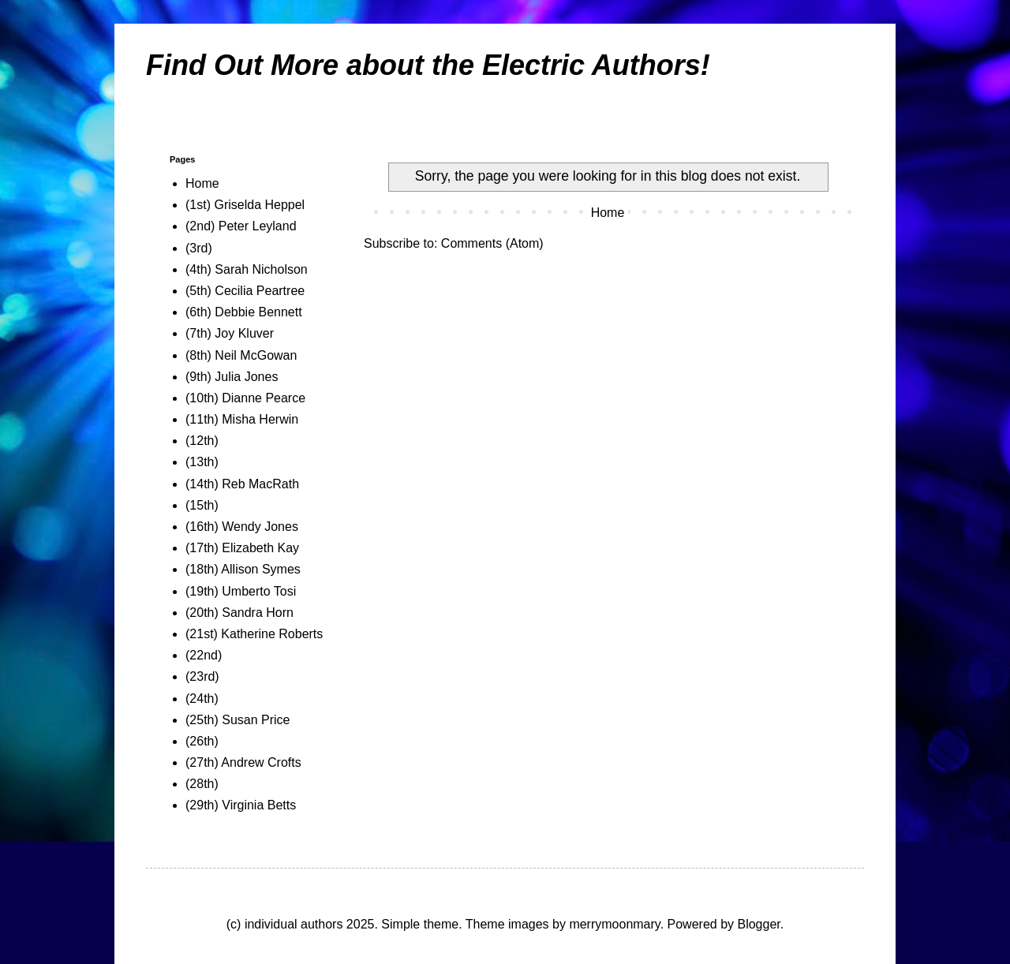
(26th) (202, 741)
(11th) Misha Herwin (241, 419)
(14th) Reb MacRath (242, 484)
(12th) (202, 440)
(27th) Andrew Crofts (243, 762)
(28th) (202, 783)
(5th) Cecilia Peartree (245, 290)
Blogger (758, 924)
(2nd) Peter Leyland (241, 226)
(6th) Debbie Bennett (243, 312)
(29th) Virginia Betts (240, 805)
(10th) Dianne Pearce (245, 398)
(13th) (202, 462)
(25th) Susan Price (237, 720)
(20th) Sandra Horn (239, 612)
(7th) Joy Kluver (229, 333)
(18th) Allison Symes (243, 569)
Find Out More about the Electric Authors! (428, 65)
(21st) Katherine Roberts (254, 634)
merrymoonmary (614, 924)
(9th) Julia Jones (231, 376)
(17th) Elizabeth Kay (242, 548)
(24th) (202, 698)
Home (608, 212)
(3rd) (198, 248)
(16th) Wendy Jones (241, 526)
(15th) (202, 505)
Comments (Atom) (492, 243)
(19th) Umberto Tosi (240, 591)
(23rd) (202, 676)
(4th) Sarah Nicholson (246, 269)
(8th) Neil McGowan (241, 355)
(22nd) (203, 655)
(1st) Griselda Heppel (245, 204)
